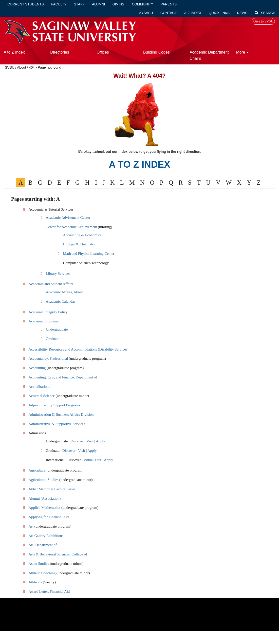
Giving (118, 4)
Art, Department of (42, 545)
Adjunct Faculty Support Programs (54, 405)
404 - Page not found (45, 67)
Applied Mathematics (44, 508)
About (21, 67)
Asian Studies (38, 564)
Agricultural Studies (43, 480)
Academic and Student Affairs (50, 284)
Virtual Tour (92, 460)
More (242, 52)
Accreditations (39, 387)
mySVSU (145, 13)
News (242, 13)
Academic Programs (43, 321)
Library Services (58, 274)
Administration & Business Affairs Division (60, 414)
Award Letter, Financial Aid (49, 591)
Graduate (52, 339)
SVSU (9, 67)
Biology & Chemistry (79, 244)
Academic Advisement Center (68, 217)
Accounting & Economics (82, 235)
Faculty (59, 4)
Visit (89, 441)
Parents (169, 4)
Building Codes (156, 52)
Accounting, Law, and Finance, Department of (62, 377)
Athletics (35, 582)
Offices (103, 52)
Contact (168, 13)
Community (142, 4)
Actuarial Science (41, 396)
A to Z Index (14, 52)
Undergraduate (57, 329)
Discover (77, 441)
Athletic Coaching (42, 573)
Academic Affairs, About (64, 292)
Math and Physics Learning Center (88, 254)
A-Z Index (192, 13)
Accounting (37, 368)
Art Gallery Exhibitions (45, 536)
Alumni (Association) (44, 498)
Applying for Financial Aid (48, 517)
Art (30, 526)
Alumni (98, 4)
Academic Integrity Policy (47, 312)
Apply (100, 441)
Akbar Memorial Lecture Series (51, 489)
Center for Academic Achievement (72, 227)
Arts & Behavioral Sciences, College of (57, 554)
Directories (59, 52)
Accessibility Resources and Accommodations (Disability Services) (78, 349)
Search (265, 13)
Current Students (25, 4)
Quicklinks (219, 13)
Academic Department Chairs (209, 55)
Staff (79, 4)
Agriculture (36, 470)
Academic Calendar (60, 301)
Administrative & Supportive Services (56, 424)
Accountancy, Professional (48, 358)
